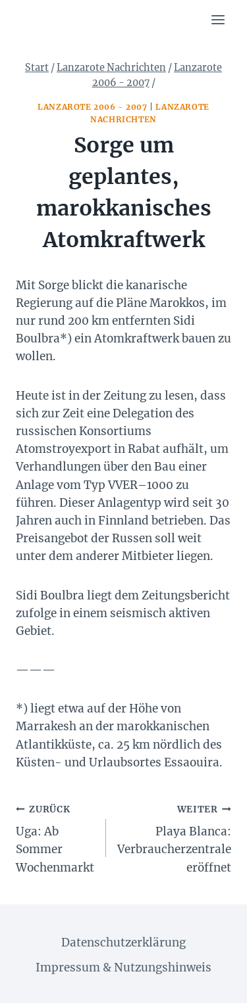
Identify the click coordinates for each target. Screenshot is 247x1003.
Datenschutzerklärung (123, 942)
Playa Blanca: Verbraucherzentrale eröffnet (174, 837)
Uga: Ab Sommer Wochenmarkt (55, 837)
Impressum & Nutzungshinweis (123, 967)
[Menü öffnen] (217, 19)
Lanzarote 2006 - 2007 (93, 107)
